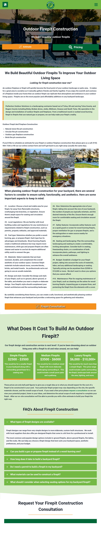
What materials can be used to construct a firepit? (35, 474)
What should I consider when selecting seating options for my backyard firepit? (50, 482)
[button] (25, 47)
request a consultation (78, 391)
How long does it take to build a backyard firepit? (35, 459)
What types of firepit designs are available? (32, 422)
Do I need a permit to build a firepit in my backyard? (36, 466)
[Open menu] (95, 4)
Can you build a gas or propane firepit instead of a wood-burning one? (45, 451)
